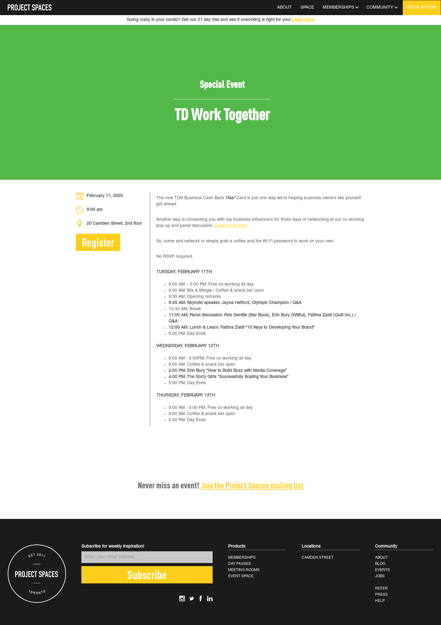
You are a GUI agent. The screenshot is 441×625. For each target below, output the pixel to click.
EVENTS (382, 570)
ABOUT (284, 8)
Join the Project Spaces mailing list (252, 485)
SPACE (307, 8)
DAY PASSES (239, 563)
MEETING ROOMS (243, 570)
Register (98, 242)
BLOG (380, 563)
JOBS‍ (380, 576)
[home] (29, 5)
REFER (381, 588)
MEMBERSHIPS (241, 557)
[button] (340, 7)
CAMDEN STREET (317, 557)
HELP (380, 600)
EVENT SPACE (241, 576)
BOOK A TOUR (421, 8)
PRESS (381, 594)
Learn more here (230, 226)
